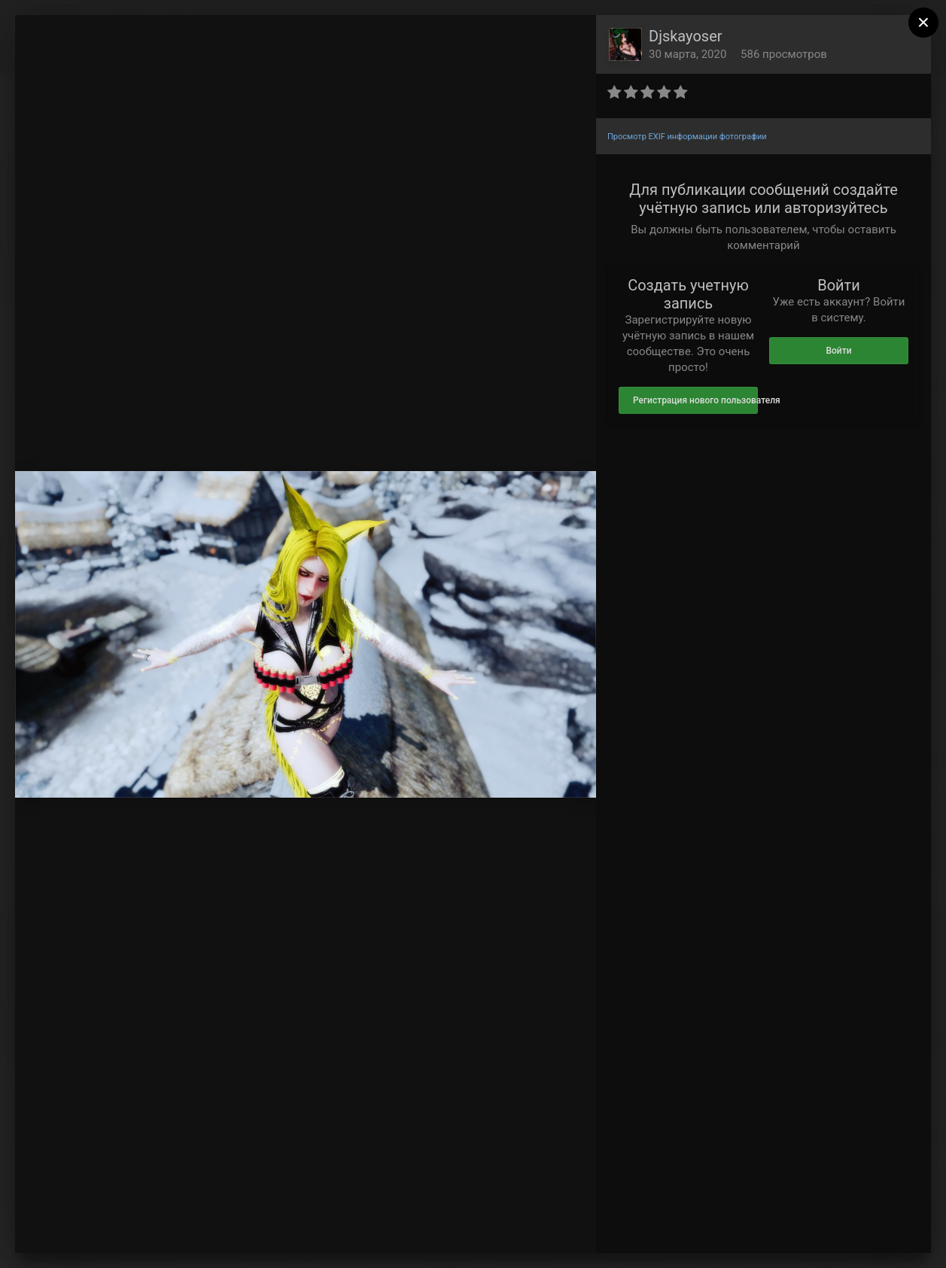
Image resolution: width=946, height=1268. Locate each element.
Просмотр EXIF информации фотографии (687, 136)
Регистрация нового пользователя (695, 400)
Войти (838, 350)
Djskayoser (685, 36)
